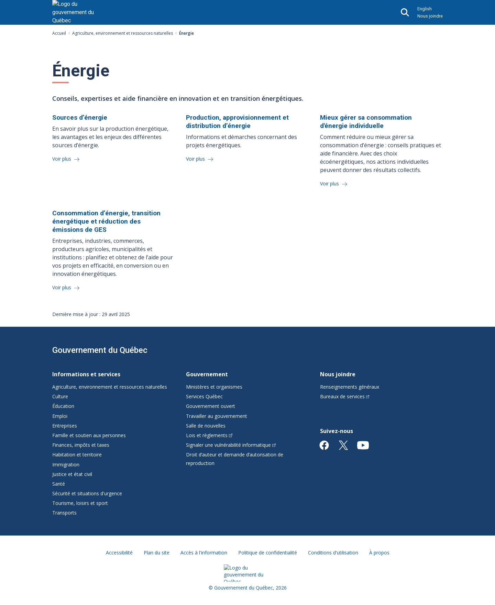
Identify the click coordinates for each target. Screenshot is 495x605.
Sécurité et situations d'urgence (87, 493)
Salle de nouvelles (206, 425)
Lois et (209, 435)
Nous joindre (430, 16)
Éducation (63, 406)
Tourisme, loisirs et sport (80, 503)
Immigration (65, 464)
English (424, 8)
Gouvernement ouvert (210, 406)
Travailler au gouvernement (216, 416)
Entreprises (64, 425)
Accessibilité (119, 552)
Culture (60, 396)
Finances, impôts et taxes (80, 445)
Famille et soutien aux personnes (89, 435)
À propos (379, 552)
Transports (64, 512)
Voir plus (62, 158)
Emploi (59, 416)
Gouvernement (207, 374)
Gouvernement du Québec (99, 350)
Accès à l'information (203, 552)
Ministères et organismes (214, 386)
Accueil (59, 33)
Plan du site (156, 552)
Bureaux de (345, 396)
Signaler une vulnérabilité (231, 445)
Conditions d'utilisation (333, 552)
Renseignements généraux (349, 386)
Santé (58, 483)
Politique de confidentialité (267, 552)
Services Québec (204, 396)
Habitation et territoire (77, 454)
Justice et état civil (72, 474)
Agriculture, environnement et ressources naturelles (122, 33)
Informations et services (86, 374)
